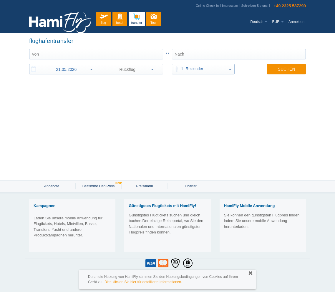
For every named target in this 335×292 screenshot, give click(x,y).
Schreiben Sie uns (254, 5)
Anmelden (296, 22)
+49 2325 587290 (290, 6)
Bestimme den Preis (99, 185)
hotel (120, 18)
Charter (191, 186)
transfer (136, 18)
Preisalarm (144, 186)
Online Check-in (207, 5)
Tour (153, 18)
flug (103, 18)
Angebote (52, 186)
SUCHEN (286, 69)
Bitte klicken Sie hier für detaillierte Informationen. (143, 282)
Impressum (230, 5)
